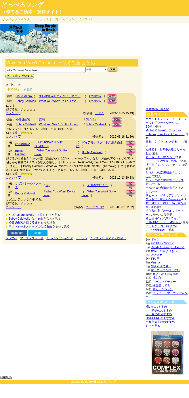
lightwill (90, 381)
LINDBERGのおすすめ (160, 318)
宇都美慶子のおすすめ (160, 321)
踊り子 (155, 258)
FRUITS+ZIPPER (162, 243)
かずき (99, 113)
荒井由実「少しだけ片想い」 (165, 141)
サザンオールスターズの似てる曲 (30, 226)
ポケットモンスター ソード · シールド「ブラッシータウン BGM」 (166, 122)
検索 (112, 69)
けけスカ (157, 254)
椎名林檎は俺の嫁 (157, 109)
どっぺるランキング (59, 238)
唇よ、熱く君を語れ (165, 274)
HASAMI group (25, 96)
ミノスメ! (85, 19)
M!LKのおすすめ (156, 306)
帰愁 (42, 119)
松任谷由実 (23, 119)
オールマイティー (164, 281)
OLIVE (90, 119)
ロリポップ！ (109, 381)
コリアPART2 (95, 207)
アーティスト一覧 (31, 238)
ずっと (155, 239)
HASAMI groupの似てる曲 (25, 214)
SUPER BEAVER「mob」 (163, 161)
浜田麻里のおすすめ (159, 314)
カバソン (68, 19)
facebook (17, 232)
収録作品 (95, 96)
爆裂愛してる (161, 285)
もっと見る (153, 325)
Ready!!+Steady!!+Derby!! (167, 247)
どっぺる (16, 19)
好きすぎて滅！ (161, 266)
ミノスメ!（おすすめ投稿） (108, 238)
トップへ (11, 238)
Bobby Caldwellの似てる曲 (25, 218)
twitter (38, 232)
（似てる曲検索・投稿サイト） (32, 11)
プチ (13, 81)
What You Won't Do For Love (58, 101)
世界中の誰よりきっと (165, 251)
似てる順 (13, 89)
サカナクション (162, 289)
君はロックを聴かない (165, 270)
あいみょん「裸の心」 (160, 157)
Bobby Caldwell (26, 101)
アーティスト (46, 19)
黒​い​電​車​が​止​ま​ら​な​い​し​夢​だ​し (59, 96)
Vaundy (156, 262)
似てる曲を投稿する (20, 75)
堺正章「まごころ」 (159, 164)
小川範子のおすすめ (159, 310)
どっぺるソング (22, 4)
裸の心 (156, 277)
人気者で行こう (97, 185)
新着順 (28, 89)
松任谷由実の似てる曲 (23, 222)
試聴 (112, 96)
